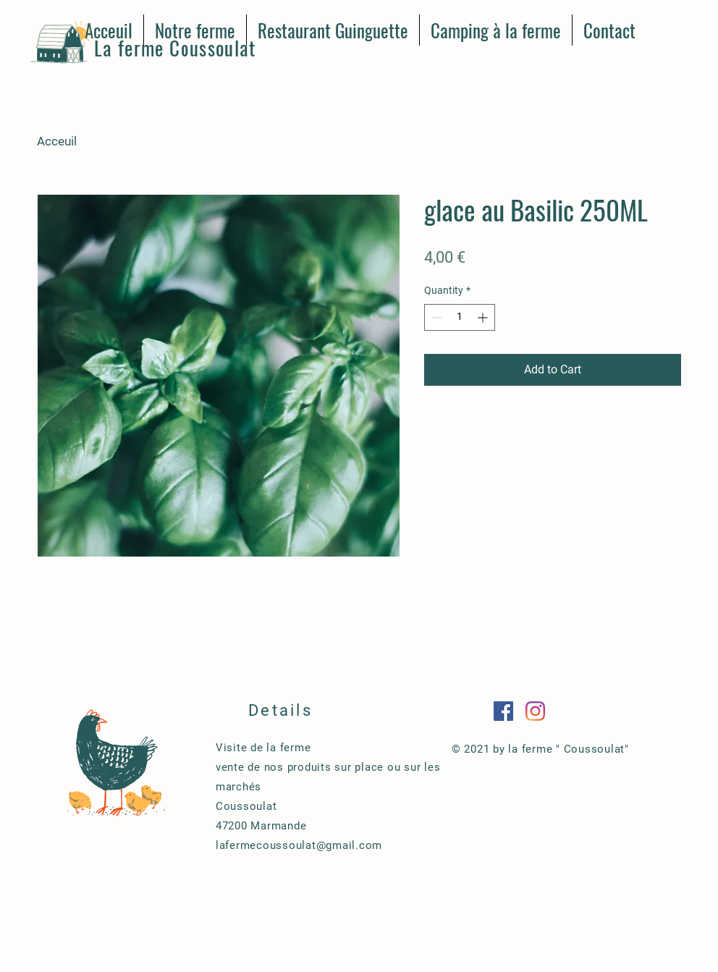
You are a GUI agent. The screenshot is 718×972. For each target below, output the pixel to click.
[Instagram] (535, 711)
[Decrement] (435, 317)
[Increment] (484, 317)
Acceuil (57, 141)
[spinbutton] (459, 317)
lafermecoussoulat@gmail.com (299, 845)
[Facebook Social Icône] (503, 711)
